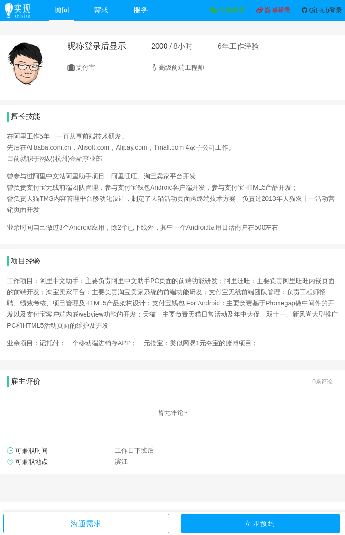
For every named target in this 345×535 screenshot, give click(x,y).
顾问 (61, 10)
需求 (101, 10)
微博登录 (273, 10)
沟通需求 (86, 524)
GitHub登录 (322, 10)
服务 (140, 10)
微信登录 (227, 10)
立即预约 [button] (260, 523)
